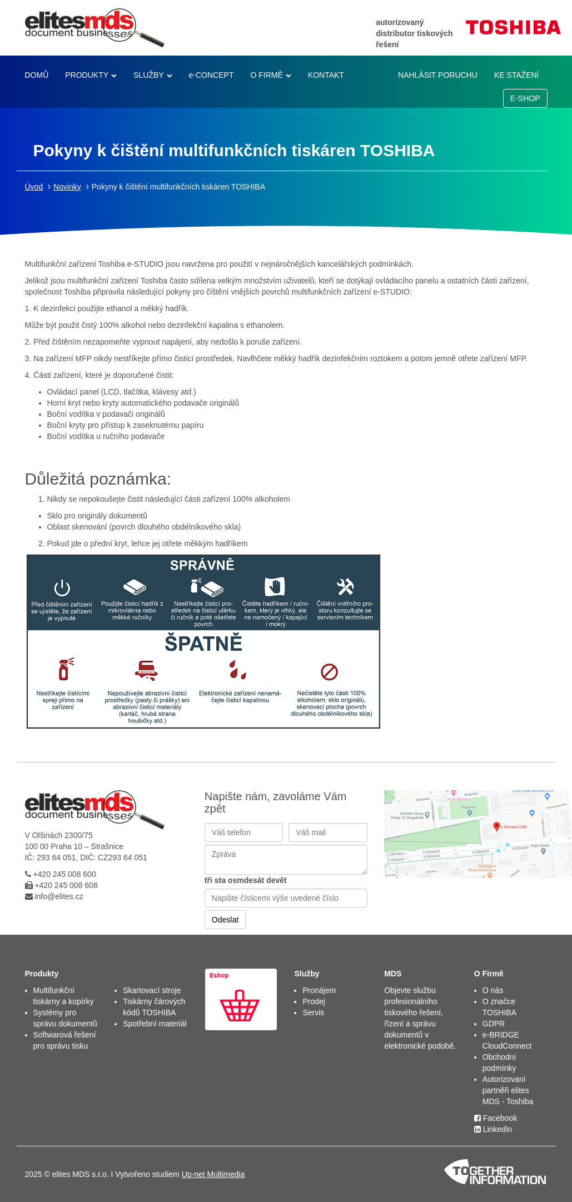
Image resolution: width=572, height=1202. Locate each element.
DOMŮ (37, 75)
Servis (313, 1012)
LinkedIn (493, 1129)
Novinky (67, 186)
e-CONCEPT (211, 75)
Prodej (313, 1001)
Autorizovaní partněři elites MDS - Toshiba (508, 1090)
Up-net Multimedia (213, 1174)
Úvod (34, 186)
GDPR (494, 1023)
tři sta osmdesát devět (246, 880)
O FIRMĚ (266, 75)
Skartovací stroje (152, 990)
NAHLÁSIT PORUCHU (438, 75)
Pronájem (319, 990)
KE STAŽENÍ (516, 75)
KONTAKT (326, 75)
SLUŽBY (148, 75)
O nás (493, 990)
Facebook (495, 1118)
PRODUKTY (86, 75)
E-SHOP (525, 98)
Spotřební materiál (154, 1023)
